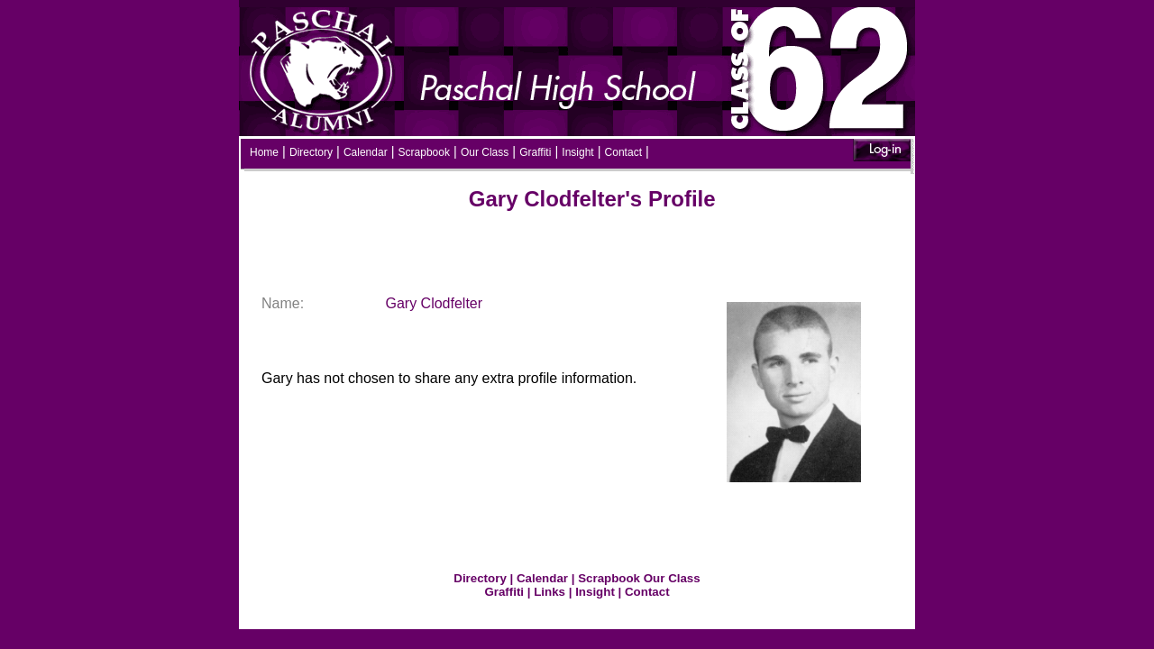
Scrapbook (424, 152)
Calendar (365, 152)
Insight (577, 152)
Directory (311, 152)
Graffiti (535, 152)
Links (549, 592)
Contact (623, 152)
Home (264, 152)
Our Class (484, 152)
